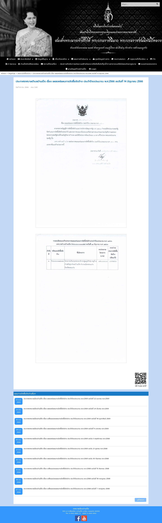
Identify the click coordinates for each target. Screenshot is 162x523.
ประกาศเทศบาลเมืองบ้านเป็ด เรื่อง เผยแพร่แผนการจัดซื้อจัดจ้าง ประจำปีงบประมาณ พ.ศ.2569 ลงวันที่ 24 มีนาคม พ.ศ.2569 (66, 408)
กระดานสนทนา (118, 59)
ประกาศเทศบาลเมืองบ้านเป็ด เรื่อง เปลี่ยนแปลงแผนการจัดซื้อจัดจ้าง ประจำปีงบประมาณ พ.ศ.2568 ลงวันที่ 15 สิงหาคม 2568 (66, 468)
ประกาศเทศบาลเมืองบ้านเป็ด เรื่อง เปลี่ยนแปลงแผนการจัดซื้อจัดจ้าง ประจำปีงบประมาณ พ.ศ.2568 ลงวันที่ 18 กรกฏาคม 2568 (67, 478)
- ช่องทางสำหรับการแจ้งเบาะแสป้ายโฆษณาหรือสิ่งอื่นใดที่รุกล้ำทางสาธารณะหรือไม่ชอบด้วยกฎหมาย (97, 64)
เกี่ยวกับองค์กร (60, 59)
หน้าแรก (11, 59)
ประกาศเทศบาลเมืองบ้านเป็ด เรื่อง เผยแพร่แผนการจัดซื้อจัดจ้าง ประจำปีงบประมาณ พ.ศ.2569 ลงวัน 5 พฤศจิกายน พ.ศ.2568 (67, 438)
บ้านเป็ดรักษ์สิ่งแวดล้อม (28, 64)
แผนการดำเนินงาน (79, 59)
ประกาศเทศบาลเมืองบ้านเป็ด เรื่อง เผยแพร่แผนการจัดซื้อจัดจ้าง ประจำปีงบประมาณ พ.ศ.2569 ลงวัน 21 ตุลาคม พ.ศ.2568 (65, 448)
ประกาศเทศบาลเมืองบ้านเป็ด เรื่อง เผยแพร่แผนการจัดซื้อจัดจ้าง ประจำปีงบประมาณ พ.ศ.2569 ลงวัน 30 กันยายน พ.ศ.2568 (66, 458)
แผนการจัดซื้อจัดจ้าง (24, 73)
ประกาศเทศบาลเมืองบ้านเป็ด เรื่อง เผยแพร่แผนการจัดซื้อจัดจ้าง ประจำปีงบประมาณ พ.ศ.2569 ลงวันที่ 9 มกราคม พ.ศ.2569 (66, 428)
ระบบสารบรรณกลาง (147, 64)
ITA (152, 59)
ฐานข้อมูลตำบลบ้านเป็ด (76, 69)
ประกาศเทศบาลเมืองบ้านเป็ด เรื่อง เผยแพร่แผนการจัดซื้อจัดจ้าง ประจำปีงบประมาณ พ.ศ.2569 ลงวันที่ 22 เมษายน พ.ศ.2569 (66, 398)
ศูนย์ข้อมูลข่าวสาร (101, 59)
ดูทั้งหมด (140, 500)
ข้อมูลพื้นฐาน (41, 59)
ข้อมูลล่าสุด (11, 73)
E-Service (10, 64)
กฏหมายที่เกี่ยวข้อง (136, 59)
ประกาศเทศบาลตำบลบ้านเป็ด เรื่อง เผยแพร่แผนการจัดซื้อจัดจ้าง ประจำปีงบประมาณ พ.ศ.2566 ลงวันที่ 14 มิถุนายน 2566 (70, 73)
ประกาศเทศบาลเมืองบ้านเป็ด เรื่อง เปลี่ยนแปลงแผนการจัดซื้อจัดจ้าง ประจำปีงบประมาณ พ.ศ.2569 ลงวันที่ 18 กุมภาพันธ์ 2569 (67, 418)
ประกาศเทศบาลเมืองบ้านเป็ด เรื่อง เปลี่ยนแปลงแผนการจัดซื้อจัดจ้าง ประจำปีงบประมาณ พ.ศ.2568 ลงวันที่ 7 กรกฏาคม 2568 (67, 488)
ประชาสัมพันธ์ (24, 59)
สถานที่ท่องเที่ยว (48, 64)
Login (92, 69)
